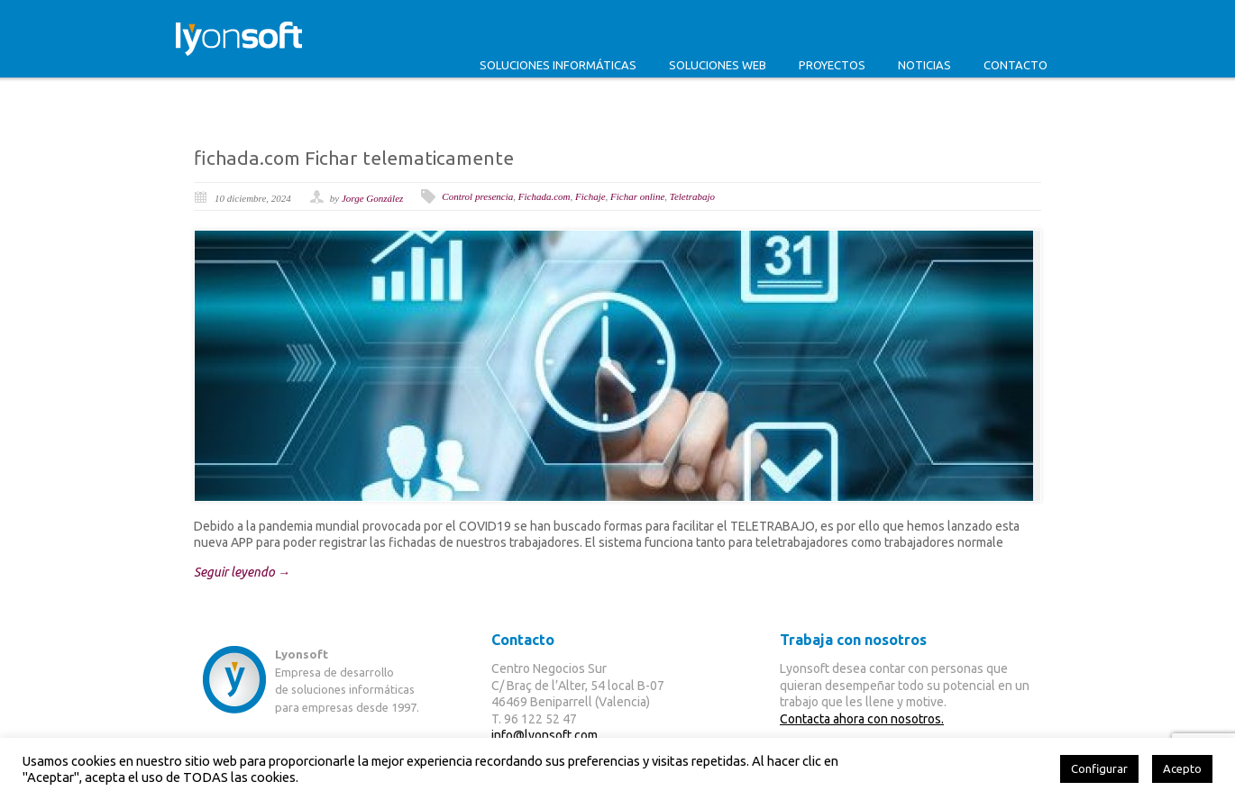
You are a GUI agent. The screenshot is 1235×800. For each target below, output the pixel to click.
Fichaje (590, 196)
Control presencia (477, 196)
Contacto (1015, 65)
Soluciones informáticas (558, 65)
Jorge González (372, 198)
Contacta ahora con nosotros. (862, 719)
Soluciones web (717, 65)
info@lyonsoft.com (544, 735)
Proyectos (832, 65)
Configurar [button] (1099, 768)
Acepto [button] (1182, 768)
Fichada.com (544, 196)
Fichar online (637, 196)
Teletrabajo (692, 196)
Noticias (924, 65)
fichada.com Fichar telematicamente (354, 157)
